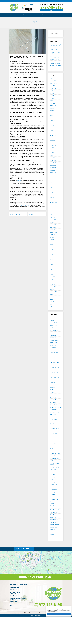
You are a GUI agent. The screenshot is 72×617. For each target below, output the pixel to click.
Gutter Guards (53, 397)
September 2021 (53, 202)
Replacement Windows (54, 428)
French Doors (53, 382)
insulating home (53, 409)
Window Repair (53, 522)
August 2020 (52, 234)
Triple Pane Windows (54, 467)
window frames (53, 497)
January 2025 (53, 108)
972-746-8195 (51, 7)
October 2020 (52, 229)
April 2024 (52, 130)
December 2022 (53, 165)
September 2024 (53, 118)
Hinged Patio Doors (54, 399)
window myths (53, 517)
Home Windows (53, 402)
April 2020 (52, 244)
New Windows (53, 414)
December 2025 (53, 80)
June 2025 (52, 95)
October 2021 (52, 200)
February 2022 (53, 190)
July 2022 (52, 177)
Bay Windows (52, 327)
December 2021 (53, 195)
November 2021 (53, 197)
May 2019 (52, 271)
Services (35, 612)
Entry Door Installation (54, 377)
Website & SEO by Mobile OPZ (36, 615)
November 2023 (53, 142)
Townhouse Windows (54, 458)
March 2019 (52, 276)
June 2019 (52, 269)
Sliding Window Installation (55, 453)
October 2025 (52, 85)
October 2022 (52, 170)
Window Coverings (54, 489)
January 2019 (53, 281)
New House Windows (54, 412)
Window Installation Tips (55, 509)
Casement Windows (54, 337)
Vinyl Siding (52, 474)
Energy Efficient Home (54, 367)
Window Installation (54, 499)
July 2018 (52, 296)
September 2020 (53, 232)
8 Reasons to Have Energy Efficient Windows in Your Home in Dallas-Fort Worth (55, 45)
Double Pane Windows (54, 365)
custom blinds (53, 347)
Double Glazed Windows (55, 360)
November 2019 (53, 257)
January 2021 (53, 222)
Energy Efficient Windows (55, 370)
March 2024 (52, 133)
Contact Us (41, 612)
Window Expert (53, 492)
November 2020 (53, 227)
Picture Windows (53, 419)
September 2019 (53, 262)
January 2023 (53, 162)
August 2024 (52, 120)
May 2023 (52, 152)
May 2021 (52, 212)
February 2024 (53, 135)
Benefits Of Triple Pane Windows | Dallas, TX (37, 213)
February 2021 (53, 219)
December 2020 (53, 224)
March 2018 (52, 306)
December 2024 (53, 110)
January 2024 (53, 138)
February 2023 (53, 160)
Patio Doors (52, 417)
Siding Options (53, 443)
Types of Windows (54, 469)
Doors (36, 14)
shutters (51, 438)
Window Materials (53, 514)
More (44, 14)
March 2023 (52, 157)
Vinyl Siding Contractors (55, 477)
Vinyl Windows (53, 479)
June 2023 (52, 150)
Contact (52, 10)
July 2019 (52, 267)
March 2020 (52, 247)
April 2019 (52, 274)
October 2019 (52, 259)
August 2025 (52, 90)
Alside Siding (52, 317)
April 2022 (52, 185)
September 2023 (53, 145)
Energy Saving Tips (54, 372)
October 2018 (52, 289)
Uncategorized (53, 472)
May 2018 (52, 301)
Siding (40, 14)
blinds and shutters (54, 330)
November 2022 (53, 167)
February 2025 (53, 105)
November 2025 (53, 83)
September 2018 (53, 291)
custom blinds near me (54, 350)
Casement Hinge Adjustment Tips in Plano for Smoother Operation (55, 58)
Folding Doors (53, 379)
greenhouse (52, 392)
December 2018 (53, 284)
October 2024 (52, 115)
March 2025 (52, 103)
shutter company (53, 433)
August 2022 (52, 175)
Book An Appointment (36, 577)
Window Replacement (54, 524)
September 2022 (53, 172)
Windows (21, 14)
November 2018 (53, 286)
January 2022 (53, 192)
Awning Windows (53, 325)
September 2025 (53, 88)
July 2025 (52, 93)
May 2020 (52, 242)
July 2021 (52, 207)
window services (53, 527)
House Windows (53, 404)
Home (10, 14)
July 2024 (52, 123)
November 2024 (53, 113)
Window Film (53, 494)
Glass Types (52, 389)
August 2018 (52, 294)
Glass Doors (52, 387)
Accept (58, 614)
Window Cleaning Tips (54, 487)
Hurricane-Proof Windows (55, 407)
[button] (70, 606)
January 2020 (53, 252)
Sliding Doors (52, 450)
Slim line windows (53, 455)
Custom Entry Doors (54, 352)
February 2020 (53, 249)
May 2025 (52, 98)
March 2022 (52, 187)
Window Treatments (28, 14)
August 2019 (52, 264)
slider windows (53, 448)
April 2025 (52, 100)
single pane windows (54, 445)
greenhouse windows (54, 394)
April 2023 (52, 155)
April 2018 (52, 304)
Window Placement (54, 519)
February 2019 (53, 279)
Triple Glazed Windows (54, 460)
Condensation (53, 345)
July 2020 (52, 237)
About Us (15, 14)
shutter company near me (55, 436)
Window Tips (52, 529)
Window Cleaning (53, 484)
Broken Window (53, 335)
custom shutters (53, 355)
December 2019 (53, 254)
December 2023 (53, 140)
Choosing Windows (54, 340)
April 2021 (52, 214)
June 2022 (52, 180)
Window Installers (53, 512)
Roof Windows (53, 431)
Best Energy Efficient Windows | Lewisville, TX (15, 213)
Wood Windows (53, 537)
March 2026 (52, 78)
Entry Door (52, 375)
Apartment (52, 320)
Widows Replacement (54, 482)
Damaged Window (54, 357)
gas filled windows (54, 384)
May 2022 (52, 182)
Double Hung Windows (54, 362)
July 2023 (52, 147)
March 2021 (52, 217)
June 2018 (52, 299)
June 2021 (52, 209)
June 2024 (52, 125)
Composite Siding (53, 342)
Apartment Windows (54, 322)
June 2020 (52, 239)
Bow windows (53, 332)
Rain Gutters (52, 426)
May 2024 (52, 128)
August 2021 (52, 204)
